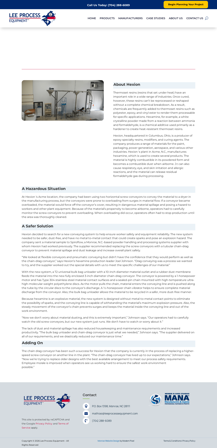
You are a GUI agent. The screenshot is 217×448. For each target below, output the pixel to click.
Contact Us (194, 18)
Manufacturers (130, 18)
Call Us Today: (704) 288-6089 (108, 5)
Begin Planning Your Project (185, 4)
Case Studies (155, 18)
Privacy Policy (44, 423)
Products (107, 18)
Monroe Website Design (109, 440)
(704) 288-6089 (102, 421)
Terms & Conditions (172, 440)
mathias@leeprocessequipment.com (115, 413)
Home (92, 18)
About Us (176, 18)
